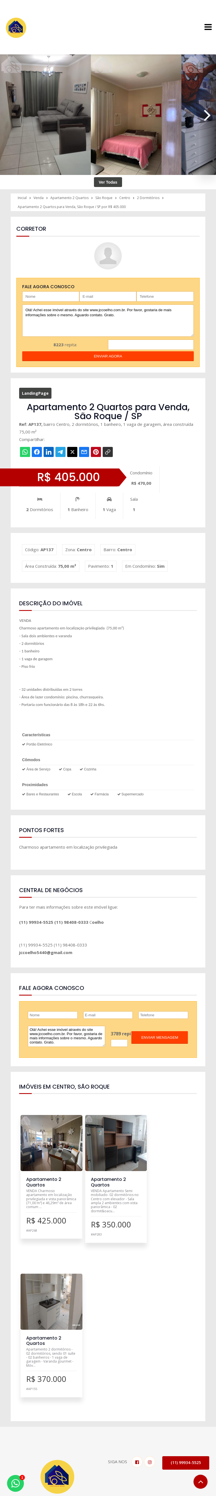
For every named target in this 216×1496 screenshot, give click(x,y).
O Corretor (179, 1387)
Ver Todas (108, 182)
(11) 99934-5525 (186, 1308)
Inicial (174, 1379)
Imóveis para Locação (111, 1387)
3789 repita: (124, 1034)
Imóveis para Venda (109, 1379)
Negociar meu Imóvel (110, 1394)
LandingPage (35, 393)
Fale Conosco (26, 1444)
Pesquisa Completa (108, 1402)
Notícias (176, 1394)
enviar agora (108, 356)
